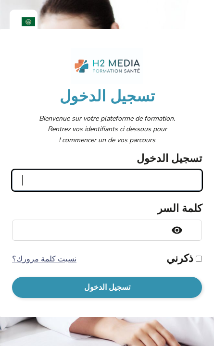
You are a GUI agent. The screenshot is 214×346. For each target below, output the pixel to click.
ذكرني (179, 258)
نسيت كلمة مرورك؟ (44, 259)
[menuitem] (23, 21)
